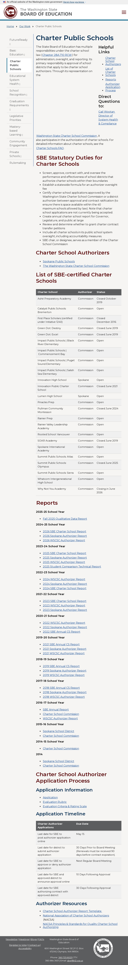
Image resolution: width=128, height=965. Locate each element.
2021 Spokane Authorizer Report (64, 648)
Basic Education (17, 52)
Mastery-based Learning (16, 130)
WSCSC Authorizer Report (60, 718)
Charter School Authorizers (113, 61)
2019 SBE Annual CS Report (61, 666)
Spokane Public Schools (59, 261)
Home (10, 26)
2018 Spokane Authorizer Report (65, 692)
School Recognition (18, 92)
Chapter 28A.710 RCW (57, 55)
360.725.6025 (65, 957)
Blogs (34, 939)
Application (50, 797)
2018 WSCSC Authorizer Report (64, 696)
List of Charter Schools (110, 72)
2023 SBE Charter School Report (64, 601)
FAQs (41, 939)
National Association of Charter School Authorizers (76, 915)
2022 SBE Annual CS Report (61, 631)
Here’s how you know (73, 2)
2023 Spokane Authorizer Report (65, 610)
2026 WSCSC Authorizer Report (64, 540)
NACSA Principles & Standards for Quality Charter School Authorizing (80, 925)
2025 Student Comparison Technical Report (72, 566)
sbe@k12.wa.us (75, 960)
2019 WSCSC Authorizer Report (64, 675)
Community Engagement (18, 143)
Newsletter (12, 939)
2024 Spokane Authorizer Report (65, 583)
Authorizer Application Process (112, 87)
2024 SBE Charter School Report (64, 588)
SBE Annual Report (56, 709)
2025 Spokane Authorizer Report (65, 557)
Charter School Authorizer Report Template (72, 911)
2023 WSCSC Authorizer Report (64, 605)
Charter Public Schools (15, 65)
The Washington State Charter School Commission (76, 266)
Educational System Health (18, 80)
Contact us (34, 945)
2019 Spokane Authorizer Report (64, 670)
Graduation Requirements (19, 105)
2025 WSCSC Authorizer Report (64, 562)
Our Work (24, 26)
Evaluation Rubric (55, 802)
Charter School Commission (61, 714)
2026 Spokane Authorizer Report (65, 536)
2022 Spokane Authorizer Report (65, 627)
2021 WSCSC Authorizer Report (64, 653)
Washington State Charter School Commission (66, 135)
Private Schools (15, 154)
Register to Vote (18, 945)
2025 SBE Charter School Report (64, 553)
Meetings (24, 939)
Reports (110, 79)
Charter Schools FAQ (50, 148)
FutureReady (19, 42)
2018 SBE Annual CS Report (61, 687)
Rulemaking (18, 162)
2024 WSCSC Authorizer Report (64, 579)
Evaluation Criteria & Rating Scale (65, 806)
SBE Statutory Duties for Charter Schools (69, 160)
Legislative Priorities (16, 118)
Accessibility (25, 948)
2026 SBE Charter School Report (64, 531)
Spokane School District (58, 731)
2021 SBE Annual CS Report (61, 644)
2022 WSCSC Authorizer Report (64, 622)
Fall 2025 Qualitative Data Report (65, 518)
